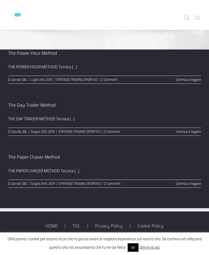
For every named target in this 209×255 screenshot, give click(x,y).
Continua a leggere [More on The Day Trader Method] (188, 131)
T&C (76, 226)
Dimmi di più (149, 247)
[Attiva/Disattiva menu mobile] (198, 18)
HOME (51, 226)
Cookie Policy (150, 226)
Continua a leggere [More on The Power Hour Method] (188, 79)
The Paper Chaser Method (34, 157)
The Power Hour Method (32, 53)
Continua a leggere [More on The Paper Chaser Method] (188, 183)
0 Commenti (109, 79)
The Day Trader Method (32, 105)
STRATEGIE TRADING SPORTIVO (76, 79)
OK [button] (133, 247)
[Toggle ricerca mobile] (187, 18)
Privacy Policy (109, 226)
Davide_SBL (19, 79)
